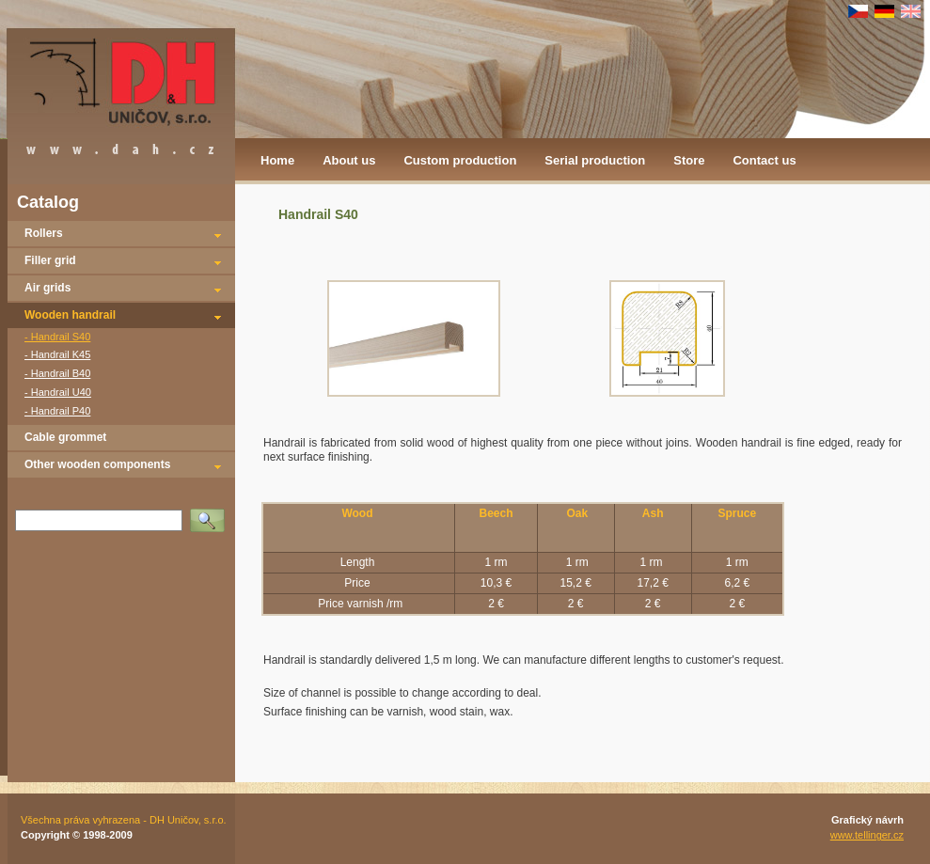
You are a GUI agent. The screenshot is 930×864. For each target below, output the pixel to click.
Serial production (594, 160)
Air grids (47, 287)
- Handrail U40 (57, 392)
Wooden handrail (70, 315)
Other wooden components (97, 464)
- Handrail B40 (57, 373)
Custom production (459, 160)
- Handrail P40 (57, 410)
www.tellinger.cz (867, 834)
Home (277, 160)
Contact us (764, 160)
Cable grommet (65, 437)
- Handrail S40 (57, 336)
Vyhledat (210, 514)
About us (349, 160)
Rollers (43, 233)
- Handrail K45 (57, 354)
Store (688, 160)
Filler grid (50, 260)
